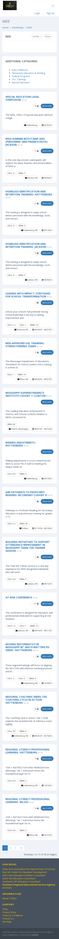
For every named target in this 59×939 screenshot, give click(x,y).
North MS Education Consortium (19, 878)
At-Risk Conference (19, 597)
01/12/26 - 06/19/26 (42, 528)
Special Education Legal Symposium (22, 98)
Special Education (21, 82)
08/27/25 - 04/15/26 (42, 429)
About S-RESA (9, 898)
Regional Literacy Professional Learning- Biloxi (28, 800)
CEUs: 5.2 (11, 523)
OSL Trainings (19, 79)
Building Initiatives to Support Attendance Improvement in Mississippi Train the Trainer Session (28, 546)
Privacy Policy (9, 912)
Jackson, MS (31, 178)
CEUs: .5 (10, 678)
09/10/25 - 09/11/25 (42, 630)
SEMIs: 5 (21, 173)
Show (48, 36)
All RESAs (7, 887)
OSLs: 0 (21, 678)
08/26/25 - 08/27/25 (42, 379)
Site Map (6, 921)
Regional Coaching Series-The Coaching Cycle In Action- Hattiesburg (26, 699)
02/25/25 (47, 125)
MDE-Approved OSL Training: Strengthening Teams (25, 345)
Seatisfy (34, 934)
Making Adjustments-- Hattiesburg (21, 444)
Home (5, 27)
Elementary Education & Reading (28, 73)
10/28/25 (47, 683)
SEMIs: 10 (34, 325)
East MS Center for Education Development (24, 872)
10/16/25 (47, 785)
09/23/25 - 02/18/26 (42, 736)
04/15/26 (47, 835)
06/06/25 (47, 178)
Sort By (37, 36)
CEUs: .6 (10, 173)
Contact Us (8, 918)
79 (36, 105)
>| (21, 847)
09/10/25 (47, 478)
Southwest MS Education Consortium (21, 881)
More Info (47, 105)
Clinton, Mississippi (18, 429)
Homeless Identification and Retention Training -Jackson (26, 245)
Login (37, 13)
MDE (29, 27)
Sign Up (50, 13)
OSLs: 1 (23, 325)
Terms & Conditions (12, 915)
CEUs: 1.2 (11, 325)
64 (36, 708)
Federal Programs (21, 76)
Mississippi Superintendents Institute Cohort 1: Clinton (26, 394)
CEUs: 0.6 (11, 474)
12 (36, 150)
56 (36, 808)
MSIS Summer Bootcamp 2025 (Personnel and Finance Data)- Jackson (27, 141)
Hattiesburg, (31, 125)
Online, (24, 528)
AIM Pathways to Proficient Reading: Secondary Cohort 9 (26, 493)
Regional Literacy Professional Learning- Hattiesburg (28, 751)
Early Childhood (20, 69)
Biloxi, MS (22, 379)
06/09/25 (47, 280)
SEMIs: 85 (11, 424)
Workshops (18, 27)
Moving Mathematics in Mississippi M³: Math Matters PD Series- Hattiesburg (27, 647)
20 (36, 203)
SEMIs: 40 (24, 523)
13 (36, 352)
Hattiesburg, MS (29, 230)
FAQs (5, 909)
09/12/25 (47, 583)
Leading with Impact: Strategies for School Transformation (28, 295)
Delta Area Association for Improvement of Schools (28, 869)
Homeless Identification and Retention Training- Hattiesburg (29, 193)
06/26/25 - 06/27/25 (42, 329)
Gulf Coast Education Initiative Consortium (23, 875)
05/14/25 (47, 230)
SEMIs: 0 (32, 678)
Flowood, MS (21, 329)
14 (36, 758)
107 (36, 603)
